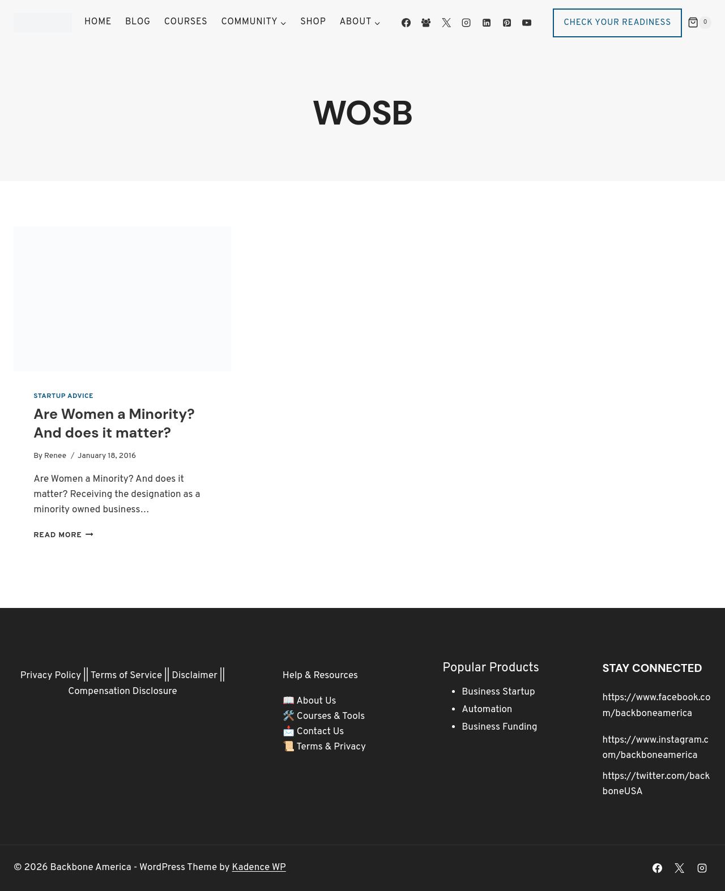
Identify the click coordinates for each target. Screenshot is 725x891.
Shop (313, 22)
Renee (55, 456)
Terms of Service (126, 676)
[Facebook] (406, 23)
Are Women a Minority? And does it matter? (114, 423)
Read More (63, 535)
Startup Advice (63, 396)
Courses (186, 22)
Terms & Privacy (331, 747)
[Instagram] (466, 23)
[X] (446, 23)
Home (98, 22)
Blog (138, 22)
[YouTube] (527, 23)
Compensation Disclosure (122, 692)
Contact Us (320, 732)
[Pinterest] (506, 23)
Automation (487, 710)
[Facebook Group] (426, 23)
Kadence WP (259, 868)
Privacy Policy (50, 676)
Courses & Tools (331, 716)
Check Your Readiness (617, 23)
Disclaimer (195, 676)
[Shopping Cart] (699, 22)
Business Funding (500, 727)
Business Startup (498, 692)
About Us (316, 701)
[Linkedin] (486, 23)
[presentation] (122, 298)
